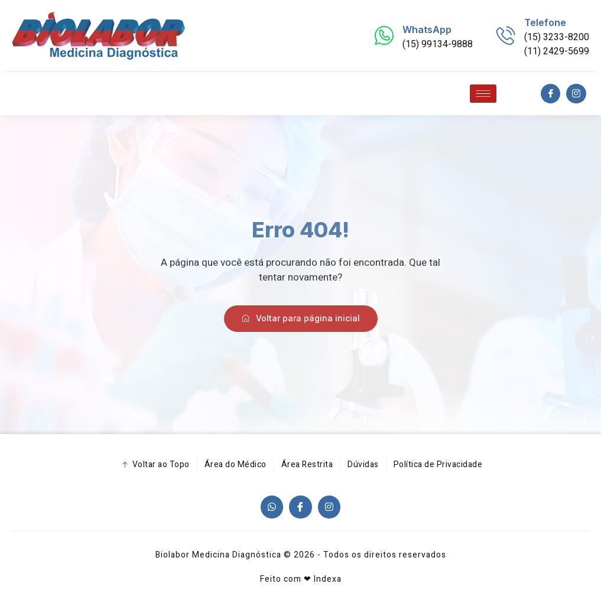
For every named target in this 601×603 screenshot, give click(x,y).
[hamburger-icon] (483, 93)
